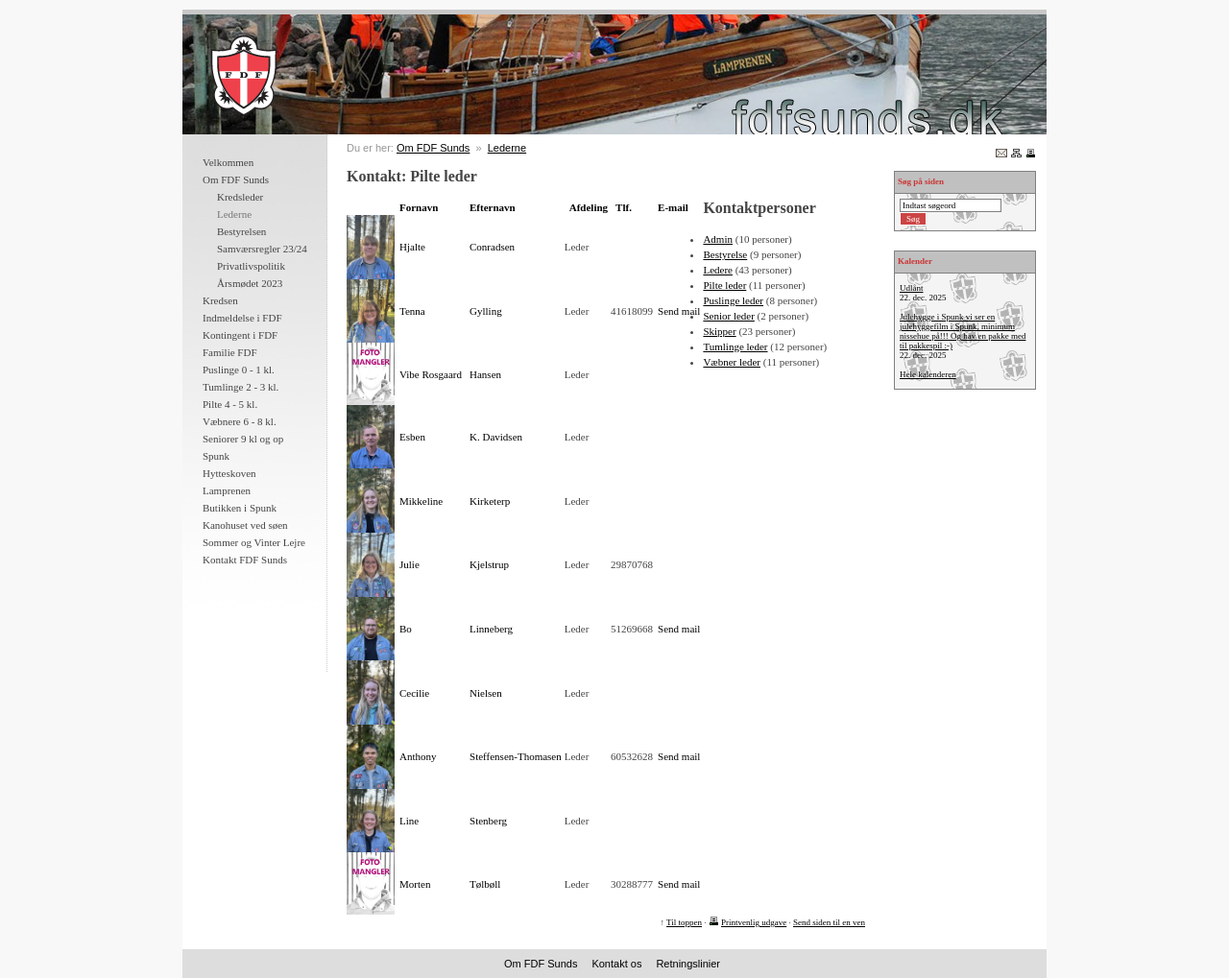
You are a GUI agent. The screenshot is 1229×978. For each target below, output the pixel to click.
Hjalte (412, 246)
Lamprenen (227, 490)
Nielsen (486, 693)
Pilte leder (724, 285)
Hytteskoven (229, 473)
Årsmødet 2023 (249, 283)
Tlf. (623, 207)
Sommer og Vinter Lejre (254, 542)
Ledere (718, 269)
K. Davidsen (496, 436)
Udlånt (912, 288)
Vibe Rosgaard (430, 374)
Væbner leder (731, 362)
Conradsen (492, 246)
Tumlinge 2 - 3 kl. (240, 387)
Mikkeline (421, 501)
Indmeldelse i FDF (242, 317)
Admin (718, 239)
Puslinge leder (733, 300)
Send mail (679, 311)
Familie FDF (230, 352)
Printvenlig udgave (753, 922)
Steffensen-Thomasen (516, 756)
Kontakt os (616, 963)
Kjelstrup (489, 564)
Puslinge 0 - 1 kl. (239, 369)
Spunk (216, 456)
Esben (412, 436)
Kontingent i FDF (240, 335)
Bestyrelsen (241, 231)
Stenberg (488, 820)
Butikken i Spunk (240, 507)
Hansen (485, 374)
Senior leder (728, 316)
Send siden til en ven (829, 922)
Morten (414, 884)
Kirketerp (490, 501)
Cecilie (414, 693)
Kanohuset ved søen (245, 525)
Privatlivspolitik (251, 266)
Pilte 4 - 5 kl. (230, 404)
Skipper (719, 331)
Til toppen (684, 922)
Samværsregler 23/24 (262, 248)
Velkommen (228, 162)
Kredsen (220, 300)
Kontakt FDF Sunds (245, 559)
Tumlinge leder (735, 346)
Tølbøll (485, 884)
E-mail (673, 207)
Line (409, 820)
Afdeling (588, 207)
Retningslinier (688, 963)
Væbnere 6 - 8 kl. (240, 421)
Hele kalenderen (928, 374)
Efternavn (493, 207)
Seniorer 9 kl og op (243, 438)
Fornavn (418, 207)
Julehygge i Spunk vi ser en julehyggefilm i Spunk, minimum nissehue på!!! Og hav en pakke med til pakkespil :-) (962, 331)
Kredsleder (240, 197)
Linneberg (491, 628)
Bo (405, 628)
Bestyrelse (725, 254)
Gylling (486, 311)
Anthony (418, 756)
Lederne (507, 148)
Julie (409, 564)
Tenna (412, 311)
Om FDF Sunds (236, 179)
